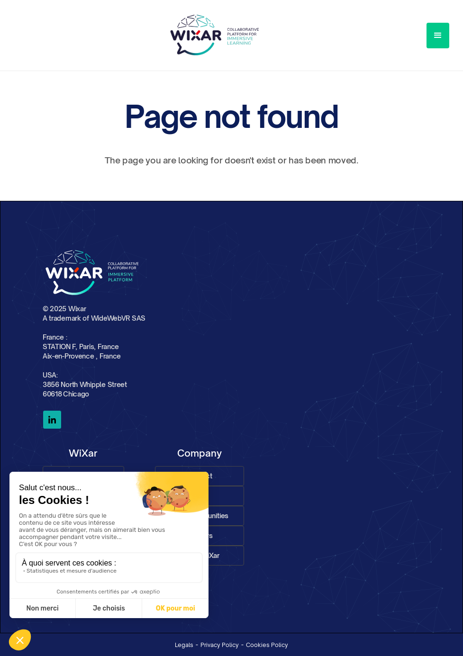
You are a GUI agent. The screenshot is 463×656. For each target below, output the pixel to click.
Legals (184, 644)
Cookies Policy (267, 644)
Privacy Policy (219, 644)
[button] (438, 35)
